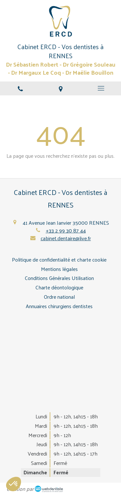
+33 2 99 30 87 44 (66, 230)
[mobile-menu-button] (101, 88)
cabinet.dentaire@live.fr (66, 238)
